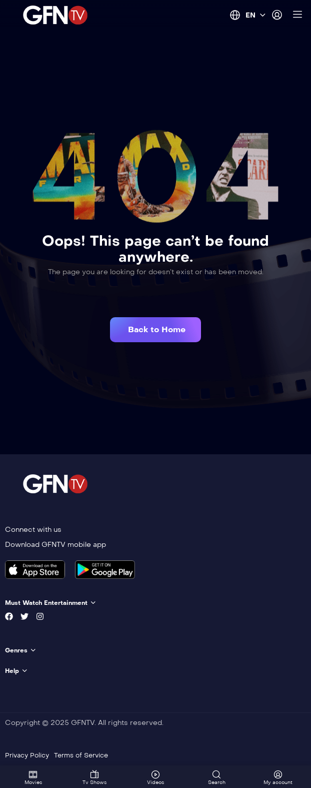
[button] (155, 329)
